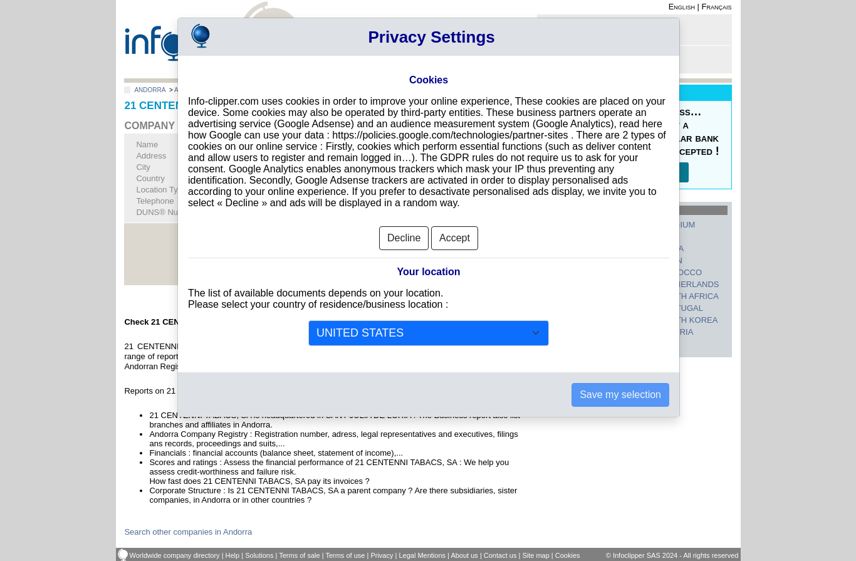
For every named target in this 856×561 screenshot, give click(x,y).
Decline (403, 238)
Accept (454, 238)
